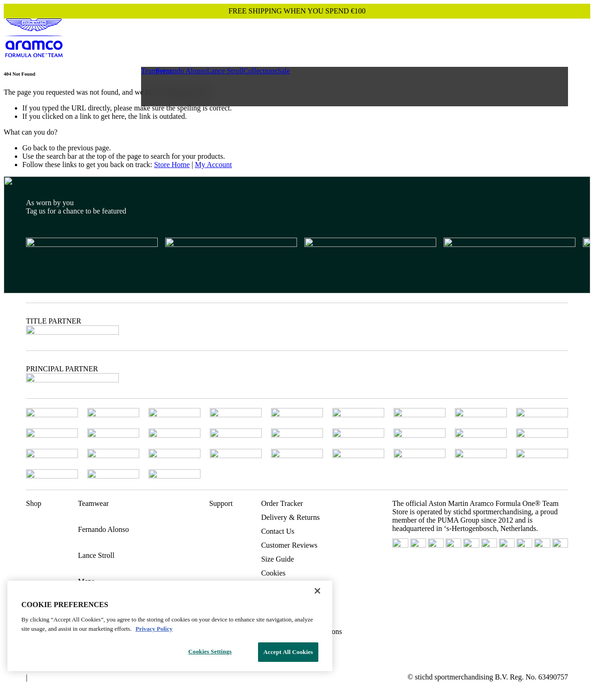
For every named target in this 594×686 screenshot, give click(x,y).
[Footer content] (297, 429)
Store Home (172, 164)
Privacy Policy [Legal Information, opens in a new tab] (154, 628)
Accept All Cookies (288, 651)
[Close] (317, 591)
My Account (213, 164)
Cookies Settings (210, 651)
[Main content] (297, 120)
